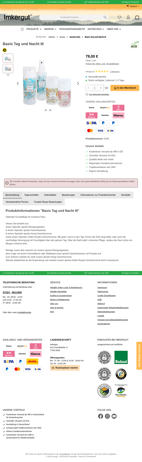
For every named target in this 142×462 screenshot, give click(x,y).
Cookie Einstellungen (106, 295)
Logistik (100, 316)
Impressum (102, 287)
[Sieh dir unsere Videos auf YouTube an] (114, 416)
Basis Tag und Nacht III (95, 37)
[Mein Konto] (128, 17)
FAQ (52, 312)
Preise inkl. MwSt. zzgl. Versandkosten (102, 64)
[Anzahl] (94, 88)
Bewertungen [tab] (68, 195)
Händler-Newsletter (58, 291)
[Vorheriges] (18, 83)
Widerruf (101, 304)
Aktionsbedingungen (106, 312)
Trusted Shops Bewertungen (48, 202)
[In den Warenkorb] (124, 88)
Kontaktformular (24, 312)
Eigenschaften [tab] (32, 195)
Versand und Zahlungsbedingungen (112, 320)
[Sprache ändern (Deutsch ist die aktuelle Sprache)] (133, 6)
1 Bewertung (114, 72)
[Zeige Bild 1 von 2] (46, 110)
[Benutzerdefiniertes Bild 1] (121, 357)
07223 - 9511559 (12, 292)
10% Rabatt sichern (139, 355)
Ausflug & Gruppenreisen (61, 295)
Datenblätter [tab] (50, 195)
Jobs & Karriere (56, 308)
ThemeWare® (91, 457)
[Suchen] (105, 17)
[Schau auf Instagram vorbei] (107, 416)
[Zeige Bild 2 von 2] (50, 110)
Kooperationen (103, 324)
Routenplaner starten (65, 367)
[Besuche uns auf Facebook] (100, 416)
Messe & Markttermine (59, 300)
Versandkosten (64, 454)
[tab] (12, 195)
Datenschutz (102, 291)
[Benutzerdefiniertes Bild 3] (121, 374)
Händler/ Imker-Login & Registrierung (66, 287)
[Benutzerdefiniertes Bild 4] (104, 391)
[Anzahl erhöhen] (101, 88)
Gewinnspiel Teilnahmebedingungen (113, 308)
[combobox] (70, 17)
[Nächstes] (78, 83)
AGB (99, 300)
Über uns (54, 304)
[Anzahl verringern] (88, 88)
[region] (41, 83)
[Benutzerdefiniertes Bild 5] (121, 391)
